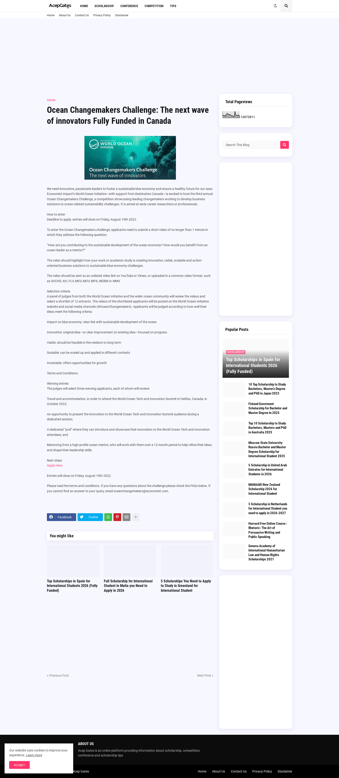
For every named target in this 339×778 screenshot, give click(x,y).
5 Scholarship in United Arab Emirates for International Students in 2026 (267, 469)
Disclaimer (121, 15)
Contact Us (82, 15)
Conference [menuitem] (129, 6)
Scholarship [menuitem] (104, 6)
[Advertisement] (169, 56)
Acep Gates (81, 771)
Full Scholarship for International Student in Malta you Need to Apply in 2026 (128, 586)
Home (50, 15)
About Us (64, 15)
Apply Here (54, 465)
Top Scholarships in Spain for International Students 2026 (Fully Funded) (72, 586)
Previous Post (59, 675)
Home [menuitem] (84, 6)
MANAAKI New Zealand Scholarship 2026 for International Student (264, 489)
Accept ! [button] (19, 765)
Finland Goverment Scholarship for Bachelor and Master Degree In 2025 (267, 408)
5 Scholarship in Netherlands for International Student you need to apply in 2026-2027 (267, 508)
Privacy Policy (102, 15)
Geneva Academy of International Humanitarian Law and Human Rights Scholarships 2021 (266, 553)
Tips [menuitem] (173, 6)
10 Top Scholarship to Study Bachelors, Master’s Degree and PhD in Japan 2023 (267, 388)
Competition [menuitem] (154, 6)
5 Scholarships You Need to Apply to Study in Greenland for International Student (186, 586)
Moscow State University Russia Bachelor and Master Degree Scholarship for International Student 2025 (267, 449)
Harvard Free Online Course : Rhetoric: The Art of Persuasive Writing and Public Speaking (267, 530)
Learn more (34, 755)
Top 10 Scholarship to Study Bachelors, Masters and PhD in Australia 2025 (267, 427)
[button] (275, 6)
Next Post (204, 675)
